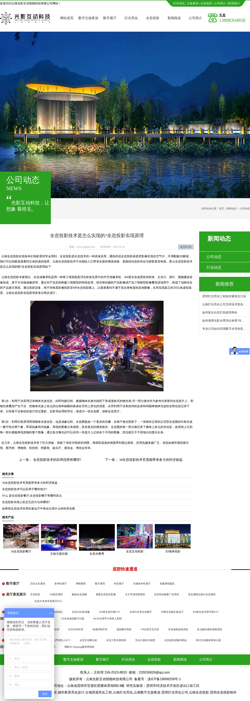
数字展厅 (109, 18)
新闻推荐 (224, 284)
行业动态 (213, 267)
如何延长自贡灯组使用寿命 (219, 312)
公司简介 (220, 3)
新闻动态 (232, 208)
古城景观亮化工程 (98, 692)
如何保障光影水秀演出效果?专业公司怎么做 (224, 320)
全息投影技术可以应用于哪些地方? (24, 489)
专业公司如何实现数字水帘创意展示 (224, 328)
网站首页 (67, 18)
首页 (221, 208)
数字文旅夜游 (88, 18)
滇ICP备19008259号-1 (164, 679)
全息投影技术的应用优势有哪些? (56, 459)
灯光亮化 (179, 3)
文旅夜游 (193, 3)
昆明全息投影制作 (223, 692)
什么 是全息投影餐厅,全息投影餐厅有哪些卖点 (32, 495)
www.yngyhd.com (86, 246)
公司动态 (213, 257)
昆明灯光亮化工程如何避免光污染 (224, 296)
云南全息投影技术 (24, 442)
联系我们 (234, 3)
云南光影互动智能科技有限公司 (109, 679)
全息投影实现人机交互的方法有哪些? (26, 502)
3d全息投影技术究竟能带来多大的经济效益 (150, 459)
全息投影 (206, 3)
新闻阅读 (174, 18)
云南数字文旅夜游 (147, 692)
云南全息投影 (14, 293)
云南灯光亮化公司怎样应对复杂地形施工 (224, 304)
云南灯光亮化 (123, 692)
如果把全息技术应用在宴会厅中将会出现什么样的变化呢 (38, 508)
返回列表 (186, 247)
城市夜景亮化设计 (71, 692)
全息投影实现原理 (33, 266)
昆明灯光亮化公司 (174, 692)
